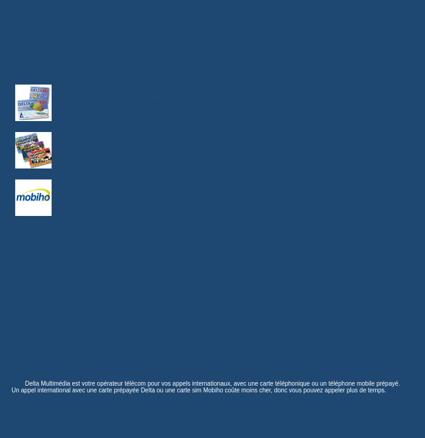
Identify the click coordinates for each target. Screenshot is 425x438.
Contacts (387, 69)
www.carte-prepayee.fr (87, 149)
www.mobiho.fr (76, 196)
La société (176, 69)
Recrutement (323, 69)
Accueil (34, 69)
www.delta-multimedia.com (94, 108)
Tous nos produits (100, 69)
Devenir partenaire (248, 69)
